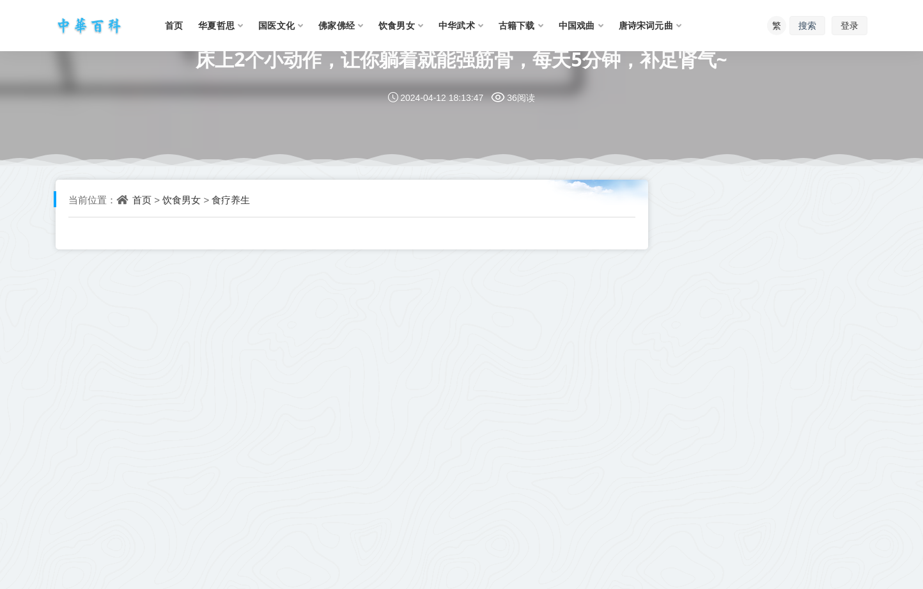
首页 (141, 199)
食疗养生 (231, 199)
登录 (849, 25)
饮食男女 (181, 199)
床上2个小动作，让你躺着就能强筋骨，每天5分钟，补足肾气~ (461, 59)
